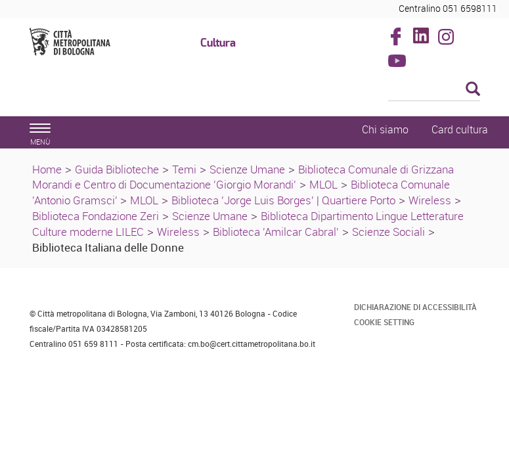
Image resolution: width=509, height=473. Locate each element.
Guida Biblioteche (117, 169)
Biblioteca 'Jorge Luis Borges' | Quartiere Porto (283, 200)
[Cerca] (434, 90)
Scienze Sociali (388, 231)
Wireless (430, 200)
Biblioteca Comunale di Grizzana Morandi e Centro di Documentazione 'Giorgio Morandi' (243, 177)
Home (47, 169)
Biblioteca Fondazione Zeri (95, 215)
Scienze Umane (247, 169)
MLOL (323, 184)
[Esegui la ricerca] (473, 90)
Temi (184, 169)
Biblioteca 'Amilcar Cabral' (276, 231)
